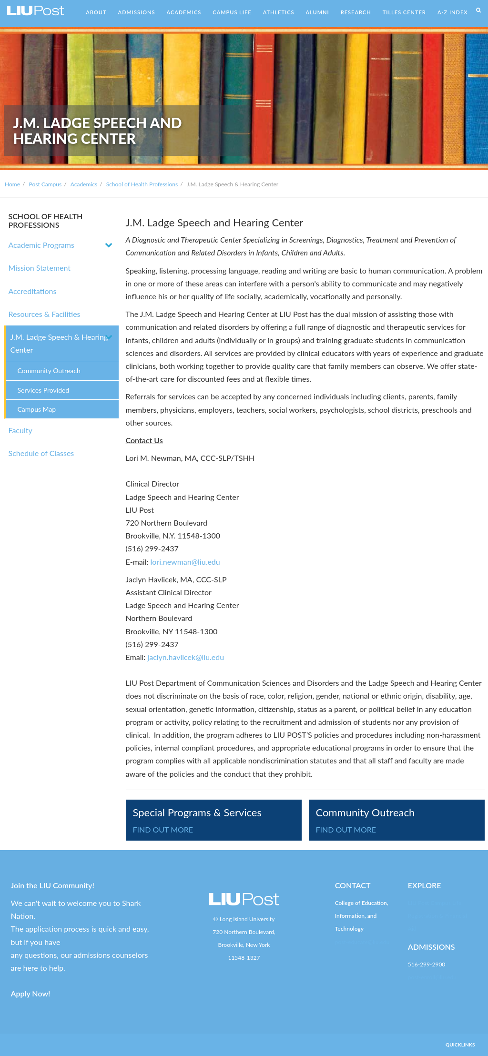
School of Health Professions (142, 184)
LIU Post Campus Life (435, 902)
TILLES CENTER (404, 12)
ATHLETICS (279, 12)
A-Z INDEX (452, 12)
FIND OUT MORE (163, 829)
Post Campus (45, 184)
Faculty (20, 430)
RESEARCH (356, 12)
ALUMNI (317, 12)
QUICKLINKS (460, 1044)
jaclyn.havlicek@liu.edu (184, 656)
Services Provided (44, 390)
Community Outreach (49, 370)
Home (12, 184)
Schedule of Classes (41, 452)
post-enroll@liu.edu (432, 977)
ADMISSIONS (136, 12)
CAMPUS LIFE (232, 12)
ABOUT (96, 12)
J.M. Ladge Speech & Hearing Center (59, 343)
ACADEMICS (184, 12)
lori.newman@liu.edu (185, 561)
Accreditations (33, 290)
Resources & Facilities (45, 313)
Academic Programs (41, 244)
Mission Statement (40, 267)
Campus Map (37, 409)
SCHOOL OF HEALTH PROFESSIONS (46, 220)
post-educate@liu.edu (362, 941)
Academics (84, 184)
